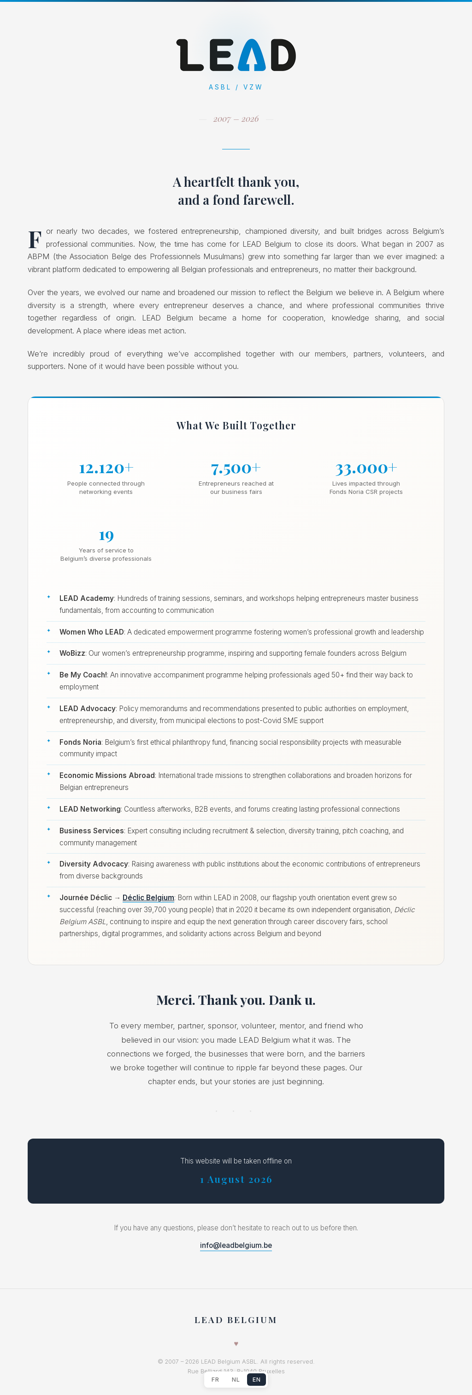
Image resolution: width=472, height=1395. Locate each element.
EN (256, 1379)
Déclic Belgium (148, 897)
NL (236, 1379)
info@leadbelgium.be (236, 1245)
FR (215, 1379)
